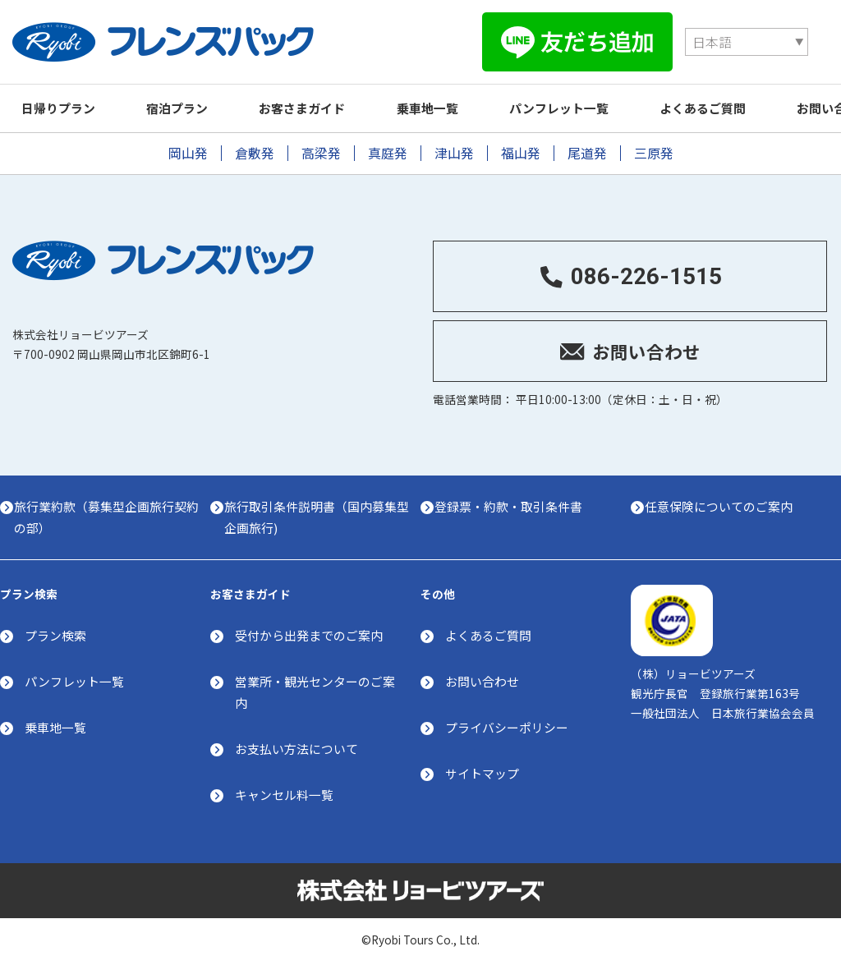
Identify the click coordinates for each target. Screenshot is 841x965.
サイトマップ (482, 773)
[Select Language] (552, 39)
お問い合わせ (482, 681)
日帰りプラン (62, 104)
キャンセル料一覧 (284, 794)
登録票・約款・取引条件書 (514, 503)
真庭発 (387, 149)
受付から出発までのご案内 (309, 634)
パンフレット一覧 (587, 104)
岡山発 (188, 149)
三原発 (653, 149)
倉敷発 (254, 149)
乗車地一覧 (449, 104)
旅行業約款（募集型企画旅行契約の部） (106, 514)
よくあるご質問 (738, 104)
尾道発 (587, 149)
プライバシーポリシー (506, 727)
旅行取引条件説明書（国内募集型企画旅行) (316, 514)
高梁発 (321, 149)
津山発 (454, 149)
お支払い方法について (296, 748)
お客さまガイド (318, 104)
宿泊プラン (187, 104)
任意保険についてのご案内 (724, 503)
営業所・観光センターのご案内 (315, 692)
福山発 (520, 149)
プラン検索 (55, 634)
